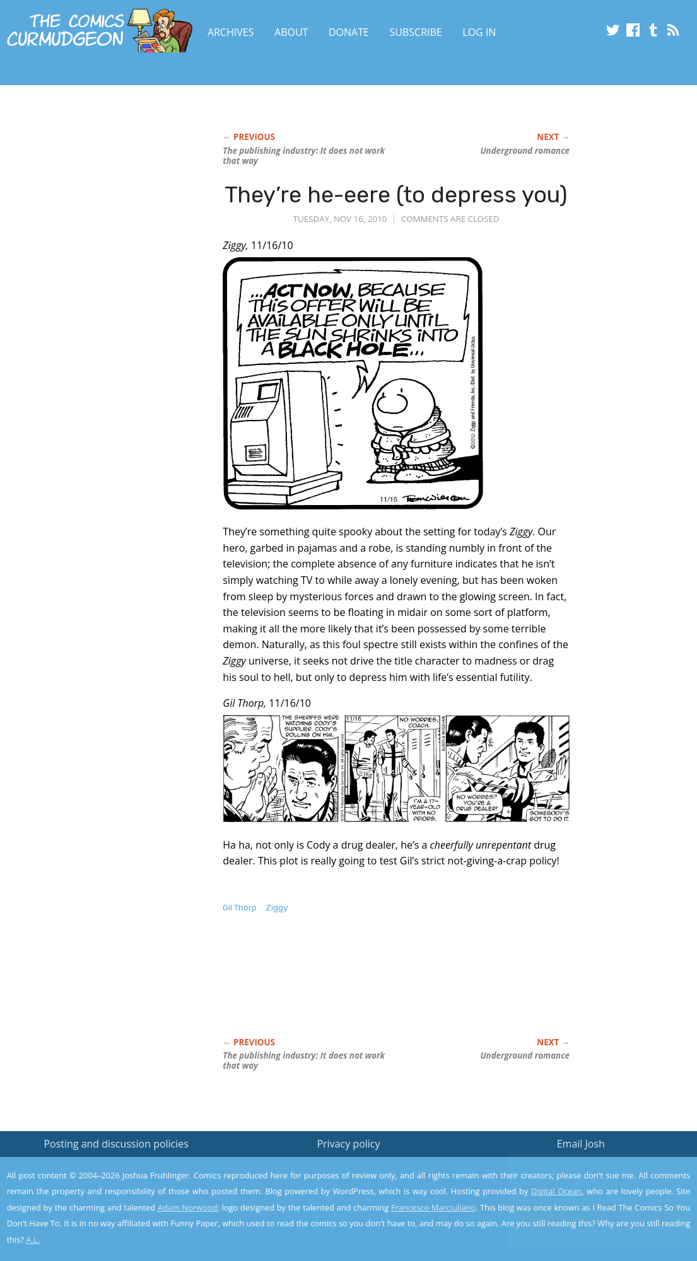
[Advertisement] (452, 988)
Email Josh (581, 1144)
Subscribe (416, 32)
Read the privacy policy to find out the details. (584, 1182)
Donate (349, 32)
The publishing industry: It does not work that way (304, 155)
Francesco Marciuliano (433, 1207)
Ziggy (277, 907)
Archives (231, 32)
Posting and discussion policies (116, 1144)
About (291, 32)
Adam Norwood (187, 1207)
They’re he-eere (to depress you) (396, 194)
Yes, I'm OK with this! (590, 1214)
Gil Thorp (240, 907)
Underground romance (525, 150)
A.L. (33, 1239)
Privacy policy (348, 1144)
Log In (479, 32)
